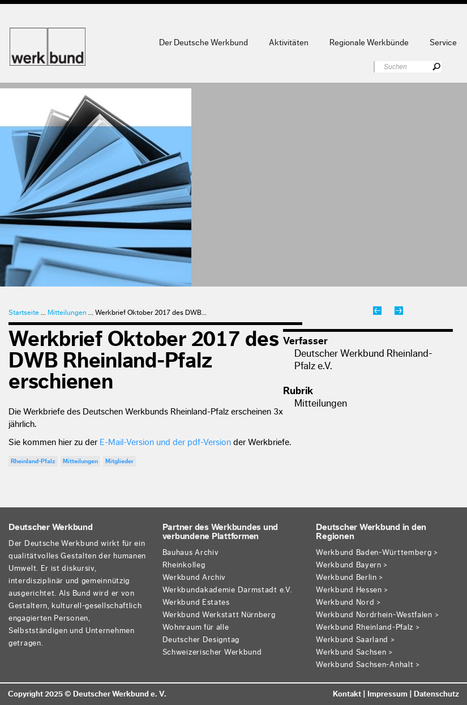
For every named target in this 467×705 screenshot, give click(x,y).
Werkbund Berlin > (350, 578)
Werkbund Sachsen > (354, 652)
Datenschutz (436, 694)
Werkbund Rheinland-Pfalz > (368, 627)
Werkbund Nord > (349, 602)
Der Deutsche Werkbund (203, 43)
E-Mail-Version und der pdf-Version (165, 442)
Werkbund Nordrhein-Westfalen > (377, 615)
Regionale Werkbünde (369, 43)
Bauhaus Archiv (190, 553)
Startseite (23, 312)
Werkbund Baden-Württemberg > (377, 553)
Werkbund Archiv (194, 578)
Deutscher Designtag (200, 640)
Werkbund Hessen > (352, 590)
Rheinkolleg (183, 565)
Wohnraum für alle (195, 627)
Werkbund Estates (196, 602)
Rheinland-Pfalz (33, 461)
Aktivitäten (289, 43)
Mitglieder (119, 461)
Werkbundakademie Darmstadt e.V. (227, 590)
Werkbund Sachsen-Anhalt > (368, 665)
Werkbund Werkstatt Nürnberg (219, 615)
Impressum (387, 694)
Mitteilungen (67, 312)
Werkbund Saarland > (355, 640)
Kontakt (347, 694)
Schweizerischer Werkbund (212, 652)
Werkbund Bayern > (352, 565)
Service (443, 43)
